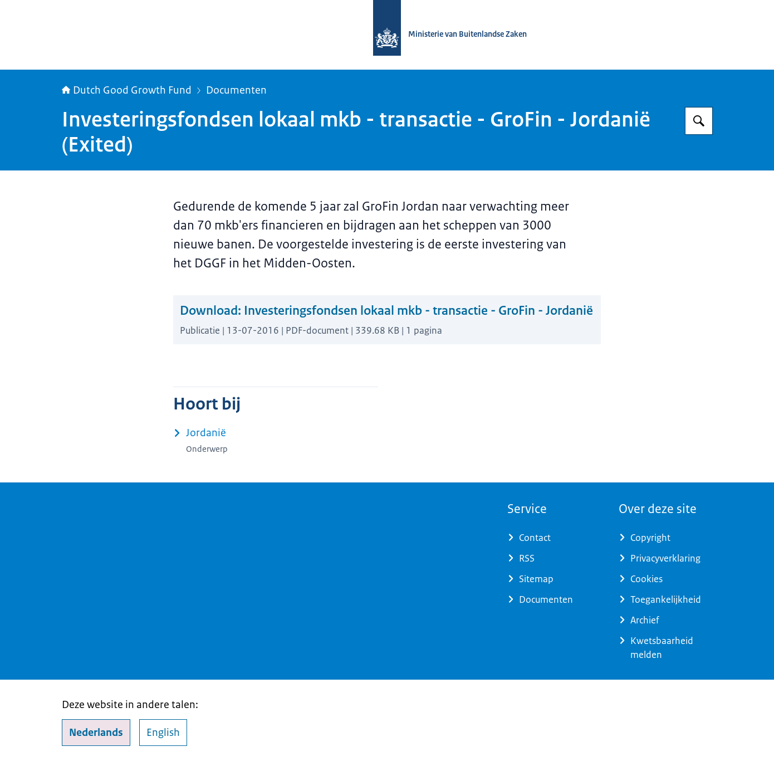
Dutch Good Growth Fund (127, 90)
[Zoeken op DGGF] (698, 121)
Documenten (236, 90)
